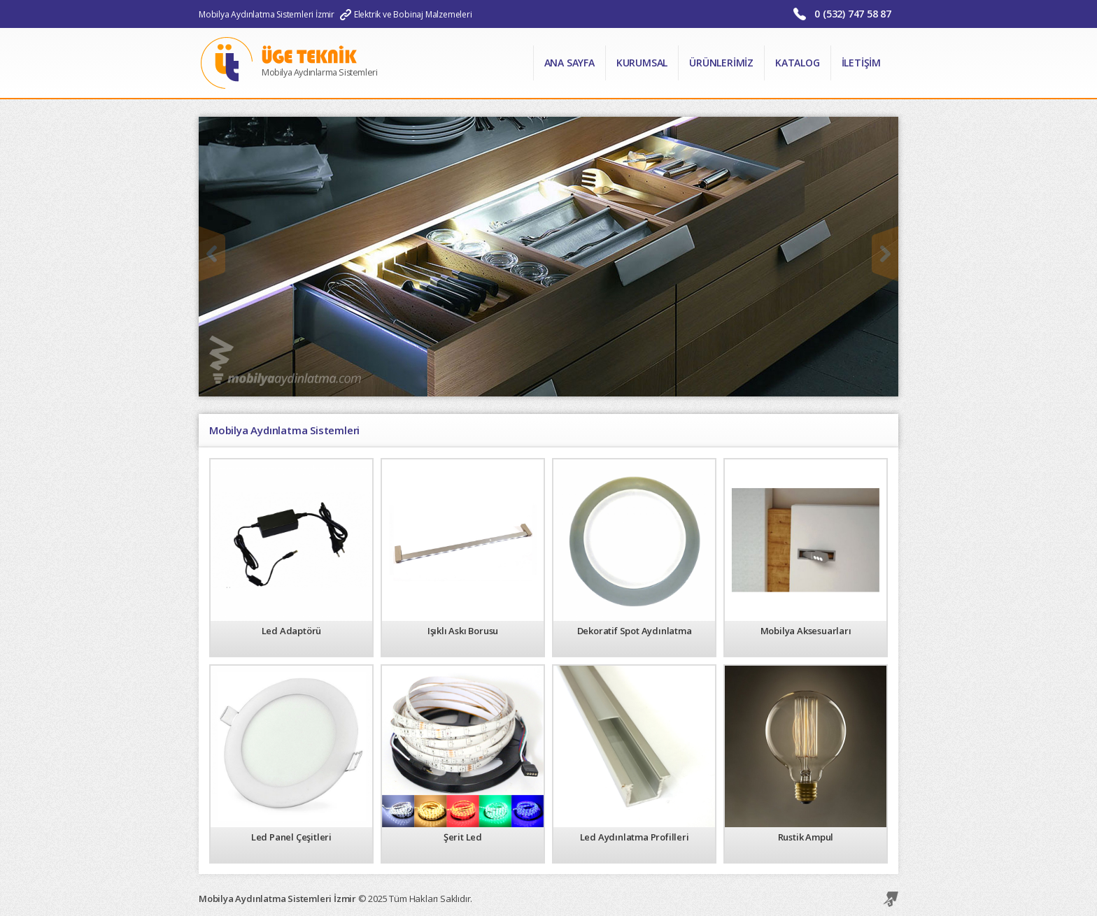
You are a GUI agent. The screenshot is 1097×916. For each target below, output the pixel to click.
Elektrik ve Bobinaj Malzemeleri (413, 14)
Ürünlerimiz (721, 62)
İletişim (861, 62)
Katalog (797, 62)
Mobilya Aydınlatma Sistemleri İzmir (266, 14)
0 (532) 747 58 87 (852, 13)
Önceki (212, 254)
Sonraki (885, 254)
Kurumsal (641, 62)
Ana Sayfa (569, 62)
